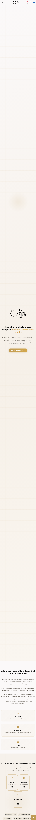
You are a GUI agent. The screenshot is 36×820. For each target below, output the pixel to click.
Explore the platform (18, 350)
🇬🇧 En (27, 2)
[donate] (33, 817)
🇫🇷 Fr (30, 2)
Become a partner (18, 355)
